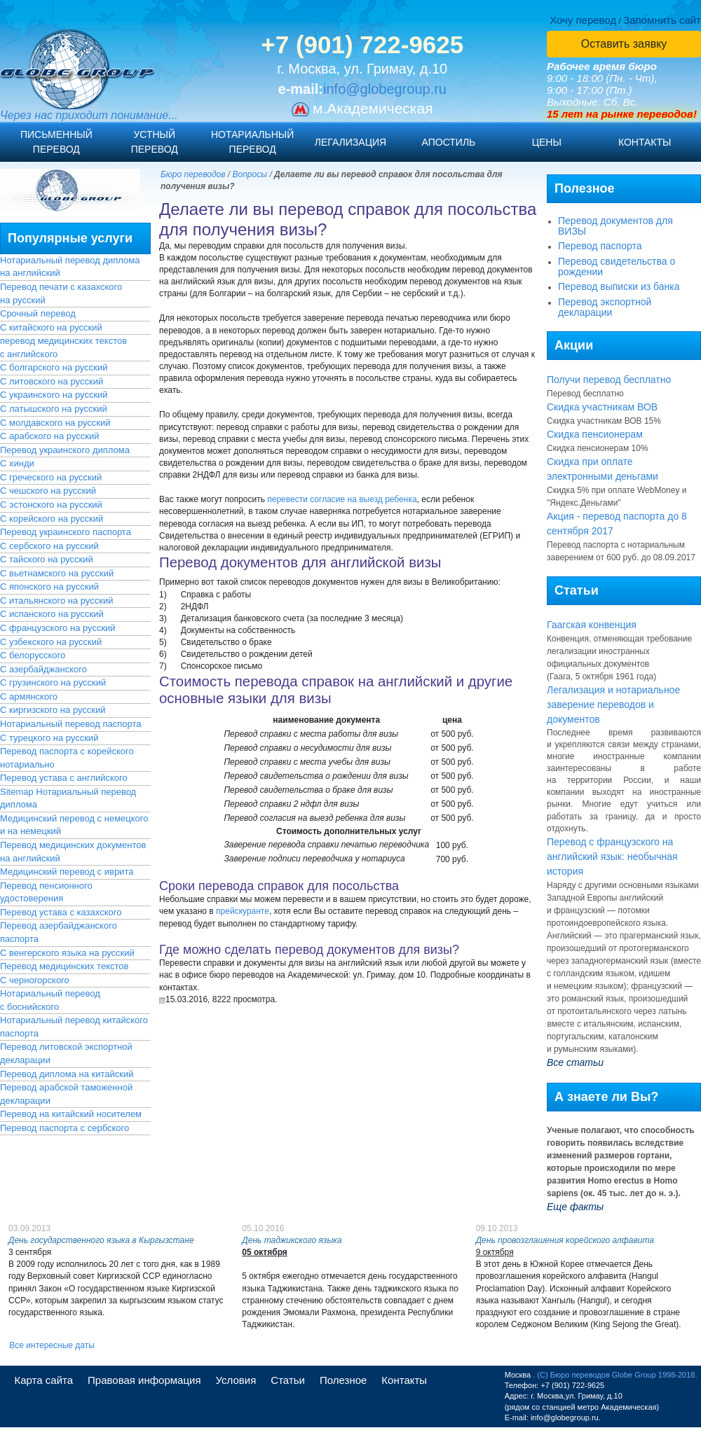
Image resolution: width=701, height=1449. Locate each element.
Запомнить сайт (662, 20)
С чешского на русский (48, 490)
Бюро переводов (193, 174)
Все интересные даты (52, 1345)
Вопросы (250, 174)
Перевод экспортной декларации (604, 307)
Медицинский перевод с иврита (66, 871)
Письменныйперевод (56, 142)
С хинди (17, 463)
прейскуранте (242, 911)
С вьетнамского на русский (57, 573)
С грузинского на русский (53, 682)
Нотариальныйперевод (252, 142)
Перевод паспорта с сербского (64, 1128)
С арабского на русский (50, 436)
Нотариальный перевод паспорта (71, 724)
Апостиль (449, 142)
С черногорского (34, 980)
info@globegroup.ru (385, 89)
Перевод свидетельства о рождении (616, 266)
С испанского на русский (52, 614)
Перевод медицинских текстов (64, 966)
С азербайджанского (43, 669)
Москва (518, 1375)
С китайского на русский (51, 327)
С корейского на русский (51, 518)
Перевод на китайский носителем (71, 1114)
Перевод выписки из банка (619, 286)
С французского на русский (58, 628)
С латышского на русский (53, 408)
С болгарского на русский (53, 367)
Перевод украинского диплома (65, 450)
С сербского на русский (49, 546)
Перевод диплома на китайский (67, 1074)
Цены (547, 142)
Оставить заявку (624, 44)
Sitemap (17, 791)
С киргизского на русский (53, 710)
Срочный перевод (38, 313)
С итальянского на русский (56, 600)
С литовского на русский (51, 381)
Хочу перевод (583, 20)
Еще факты (575, 1206)
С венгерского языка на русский (67, 953)
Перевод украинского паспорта (65, 532)
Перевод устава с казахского (60, 912)
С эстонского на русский (51, 504)
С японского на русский (49, 586)
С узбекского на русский (51, 642)
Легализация (350, 142)
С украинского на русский (54, 394)
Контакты (645, 142)
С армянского (28, 696)
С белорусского (32, 655)
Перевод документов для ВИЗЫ (615, 226)
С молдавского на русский (55, 422)
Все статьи (575, 1062)
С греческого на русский (51, 477)
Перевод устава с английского (64, 777)
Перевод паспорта (600, 245)
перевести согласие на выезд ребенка (341, 499)
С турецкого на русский (49, 738)
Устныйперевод (154, 142)
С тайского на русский (46, 559)
